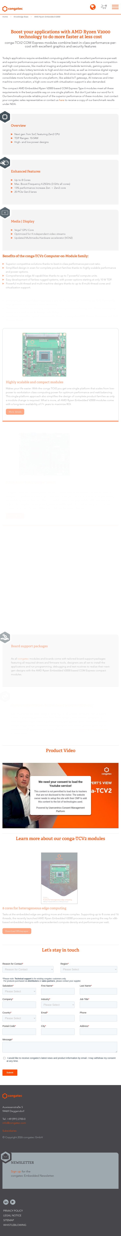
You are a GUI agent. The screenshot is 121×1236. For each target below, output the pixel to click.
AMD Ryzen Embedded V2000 (47, 16)
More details (15, 413)
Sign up (16, 1171)
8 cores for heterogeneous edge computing (34, 910)
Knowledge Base (21, 16)
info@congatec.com (14, 1122)
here (62, 100)
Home (5, 16)
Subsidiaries (9, 1130)
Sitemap (8, 1220)
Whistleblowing (14, 1224)
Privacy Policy (13, 1210)
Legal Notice (12, 1215)
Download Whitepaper (16, 932)
